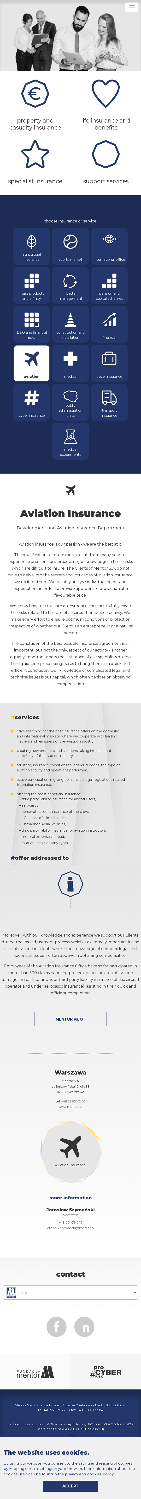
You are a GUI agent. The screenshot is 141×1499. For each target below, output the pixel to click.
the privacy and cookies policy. (86, 1474)
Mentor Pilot (71, 1019)
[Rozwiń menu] (132, 7)
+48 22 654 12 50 (73, 1101)
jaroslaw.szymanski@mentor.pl (70, 1228)
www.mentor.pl (70, 1106)
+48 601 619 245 (70, 1222)
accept (70, 1486)
